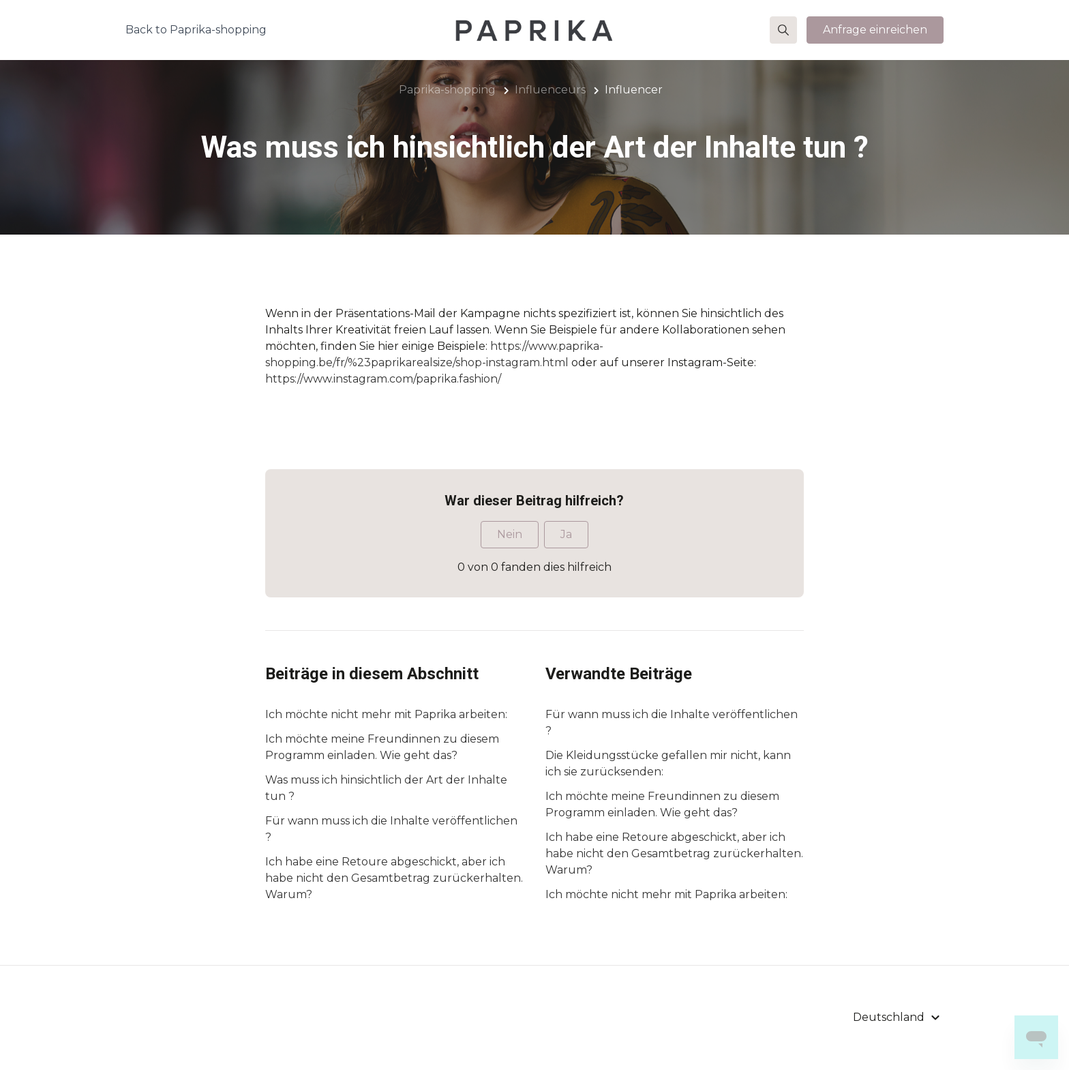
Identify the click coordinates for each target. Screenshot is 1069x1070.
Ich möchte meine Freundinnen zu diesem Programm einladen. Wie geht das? (382, 747)
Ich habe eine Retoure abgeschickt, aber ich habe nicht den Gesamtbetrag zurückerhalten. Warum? (394, 878)
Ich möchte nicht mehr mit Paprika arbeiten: (386, 714)
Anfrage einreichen (875, 29)
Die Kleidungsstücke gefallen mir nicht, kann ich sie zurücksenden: (668, 763)
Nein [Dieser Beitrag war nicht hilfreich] (509, 534)
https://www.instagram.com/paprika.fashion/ (383, 378)
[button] (783, 30)
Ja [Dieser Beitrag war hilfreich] (566, 534)
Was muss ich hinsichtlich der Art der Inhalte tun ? (386, 788)
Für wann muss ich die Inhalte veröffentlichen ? (391, 829)
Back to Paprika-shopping (196, 29)
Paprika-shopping (447, 89)
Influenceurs (550, 89)
